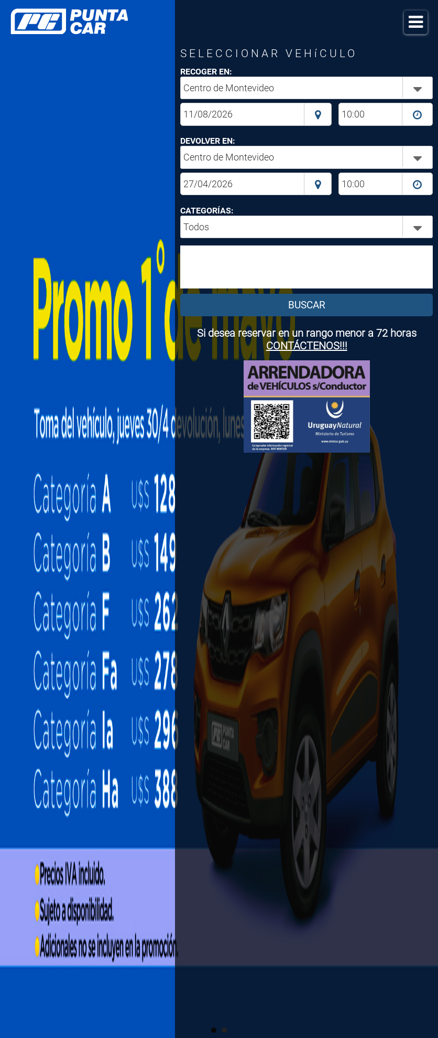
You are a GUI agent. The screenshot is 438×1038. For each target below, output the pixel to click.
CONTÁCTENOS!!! (306, 345)
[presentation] (261, 267)
